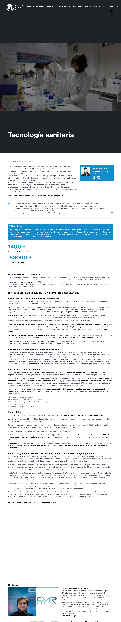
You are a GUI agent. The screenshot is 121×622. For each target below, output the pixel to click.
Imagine (44, 402)
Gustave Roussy (27, 397)
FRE (111, 15)
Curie (19, 397)
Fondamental (27, 400)
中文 (111, 20)
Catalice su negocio (62, 6)
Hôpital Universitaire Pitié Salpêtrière (44, 385)
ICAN (21, 404)
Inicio (9, 161)
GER (111, 11)
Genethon (37, 402)
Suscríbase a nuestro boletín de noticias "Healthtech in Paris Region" (34, 195)
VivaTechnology (13, 484)
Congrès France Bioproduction (19, 492)
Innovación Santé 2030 (48, 415)
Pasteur (32, 406)
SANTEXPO (12, 456)
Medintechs (12, 465)
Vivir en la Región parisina (81, 6)
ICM (20, 400)
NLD (111, 13)
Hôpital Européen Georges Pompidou (72, 385)
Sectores (49, 6)
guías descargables (15, 192)
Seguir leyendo (67, 616)
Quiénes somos (98, 6)
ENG (111, 9)
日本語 (112, 18)
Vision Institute (38, 400)
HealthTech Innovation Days (18, 473)
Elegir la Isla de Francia (36, 6)
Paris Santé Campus (15, 435)
